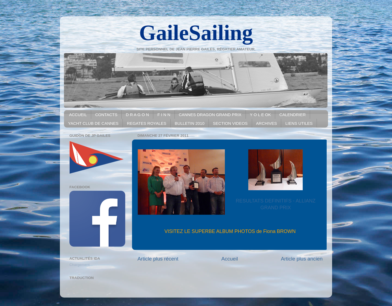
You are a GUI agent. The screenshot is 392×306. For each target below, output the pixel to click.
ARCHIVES (266, 123)
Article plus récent (157, 259)
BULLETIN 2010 (189, 123)
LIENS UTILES (299, 123)
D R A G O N (137, 114)
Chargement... (81, 265)
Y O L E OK (260, 114)
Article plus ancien (302, 259)
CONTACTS (106, 114)
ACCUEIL (78, 114)
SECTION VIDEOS (230, 123)
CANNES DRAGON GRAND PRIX (210, 114)
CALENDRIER (292, 114)
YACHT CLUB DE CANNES (93, 123)
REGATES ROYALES (146, 123)
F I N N (163, 114)
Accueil (229, 259)
